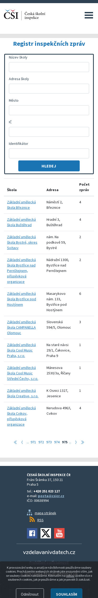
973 (49, 442)
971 (33, 442)
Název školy (18, 57)
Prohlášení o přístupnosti (49, 562)
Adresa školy (19, 78)
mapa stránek (45, 513)
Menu (89, 15)
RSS (40, 520)
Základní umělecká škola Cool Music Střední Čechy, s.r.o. (22, 373)
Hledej (49, 165)
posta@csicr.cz (51, 495)
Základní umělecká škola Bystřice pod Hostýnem (21, 299)
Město (14, 100)
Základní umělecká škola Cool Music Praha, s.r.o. (21, 350)
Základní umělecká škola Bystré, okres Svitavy (22, 242)
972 (41, 442)
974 (57, 442)
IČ (10, 122)
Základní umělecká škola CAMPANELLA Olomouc (21, 327)
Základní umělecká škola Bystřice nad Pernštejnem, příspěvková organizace (21, 270)
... (28, 442)
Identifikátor (18, 143)
